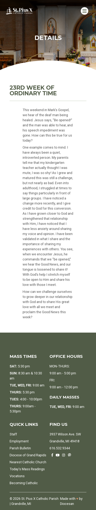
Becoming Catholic (24, 483)
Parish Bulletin (20, 448)
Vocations (17, 476)
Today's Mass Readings (27, 469)
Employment (19, 441)
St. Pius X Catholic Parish (40, 499)
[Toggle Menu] (84, 11)
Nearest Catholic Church (28, 462)
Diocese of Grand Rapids (28, 455)
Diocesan (67, 504)
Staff (13, 434)
